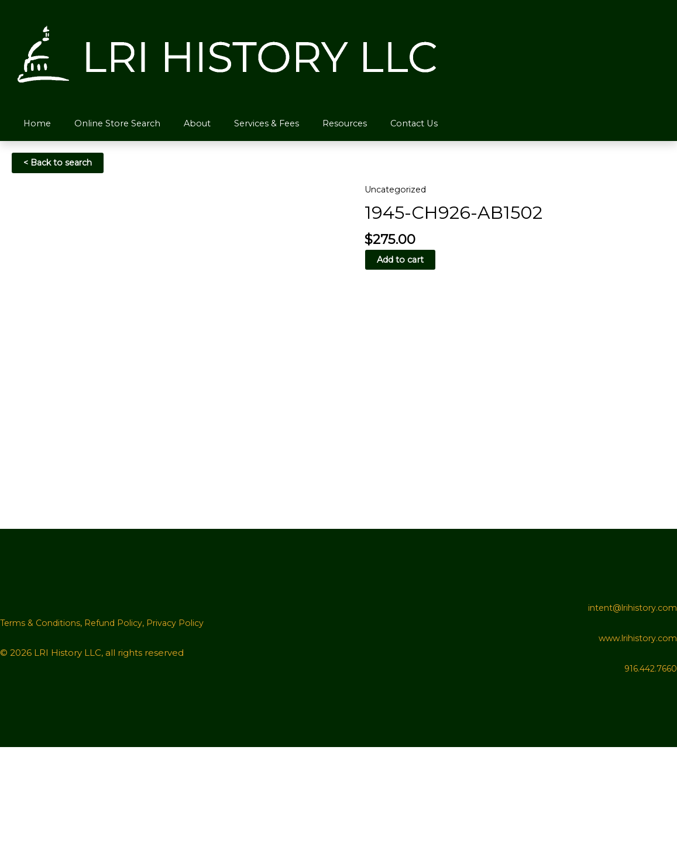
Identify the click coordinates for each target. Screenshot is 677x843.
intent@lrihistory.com (630, 703)
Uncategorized (398, 189)
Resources (328, 123)
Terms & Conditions (42, 718)
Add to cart (401, 260)
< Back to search (60, 163)
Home (34, 123)
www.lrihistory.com (635, 733)
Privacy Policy (184, 718)
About (187, 123)
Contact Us (394, 123)
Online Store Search (111, 123)
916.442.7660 (648, 764)
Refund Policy (119, 718)
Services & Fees (253, 123)
